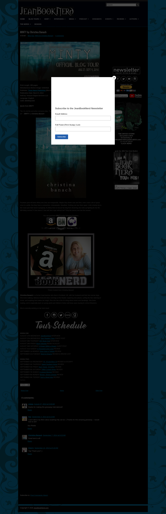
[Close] (114, 78)
